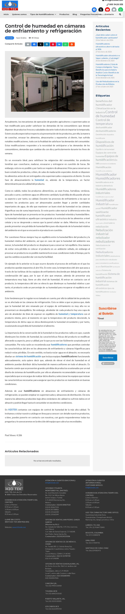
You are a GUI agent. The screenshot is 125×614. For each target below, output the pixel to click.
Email (101, 319)
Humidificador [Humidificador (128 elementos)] (106, 174)
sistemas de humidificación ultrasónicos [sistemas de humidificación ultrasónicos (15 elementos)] (106, 284)
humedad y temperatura (71, 314)
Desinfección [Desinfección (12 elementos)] (101, 134)
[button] (55, 14)
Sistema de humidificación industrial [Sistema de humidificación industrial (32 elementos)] (108, 277)
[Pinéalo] (53, 44)
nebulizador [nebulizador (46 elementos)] (103, 237)
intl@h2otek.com (92, 488)
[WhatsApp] (120, 9)
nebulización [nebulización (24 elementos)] (102, 226)
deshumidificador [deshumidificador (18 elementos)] (104, 127)
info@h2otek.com (52, 483)
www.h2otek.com (19, 527)
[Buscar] (120, 14)
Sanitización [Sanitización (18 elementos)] (106, 266)
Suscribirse (108, 358)
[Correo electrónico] (114, 9)
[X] (100, 9)
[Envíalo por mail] (28, 44)
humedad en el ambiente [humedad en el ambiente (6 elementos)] (107, 164)
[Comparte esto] (34, 44)
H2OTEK (12, 409)
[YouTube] (107, 9)
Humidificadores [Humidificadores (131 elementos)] (108, 178)
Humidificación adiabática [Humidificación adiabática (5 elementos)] (104, 171)
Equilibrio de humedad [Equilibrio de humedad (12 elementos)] (105, 149)
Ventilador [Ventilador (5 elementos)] (112, 292)
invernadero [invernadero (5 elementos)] (100, 223)
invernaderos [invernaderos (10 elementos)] (109, 223)
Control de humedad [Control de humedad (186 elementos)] (106, 114)
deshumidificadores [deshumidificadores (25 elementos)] (106, 130)
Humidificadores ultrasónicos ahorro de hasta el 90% (107, 46)
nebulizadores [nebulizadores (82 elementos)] (105, 241)
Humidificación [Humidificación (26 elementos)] (103, 167)
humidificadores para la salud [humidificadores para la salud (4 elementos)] (104, 197)
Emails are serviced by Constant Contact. (108, 350)
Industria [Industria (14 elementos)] (113, 219)
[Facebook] (94, 9)
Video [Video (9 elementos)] (98, 295)
